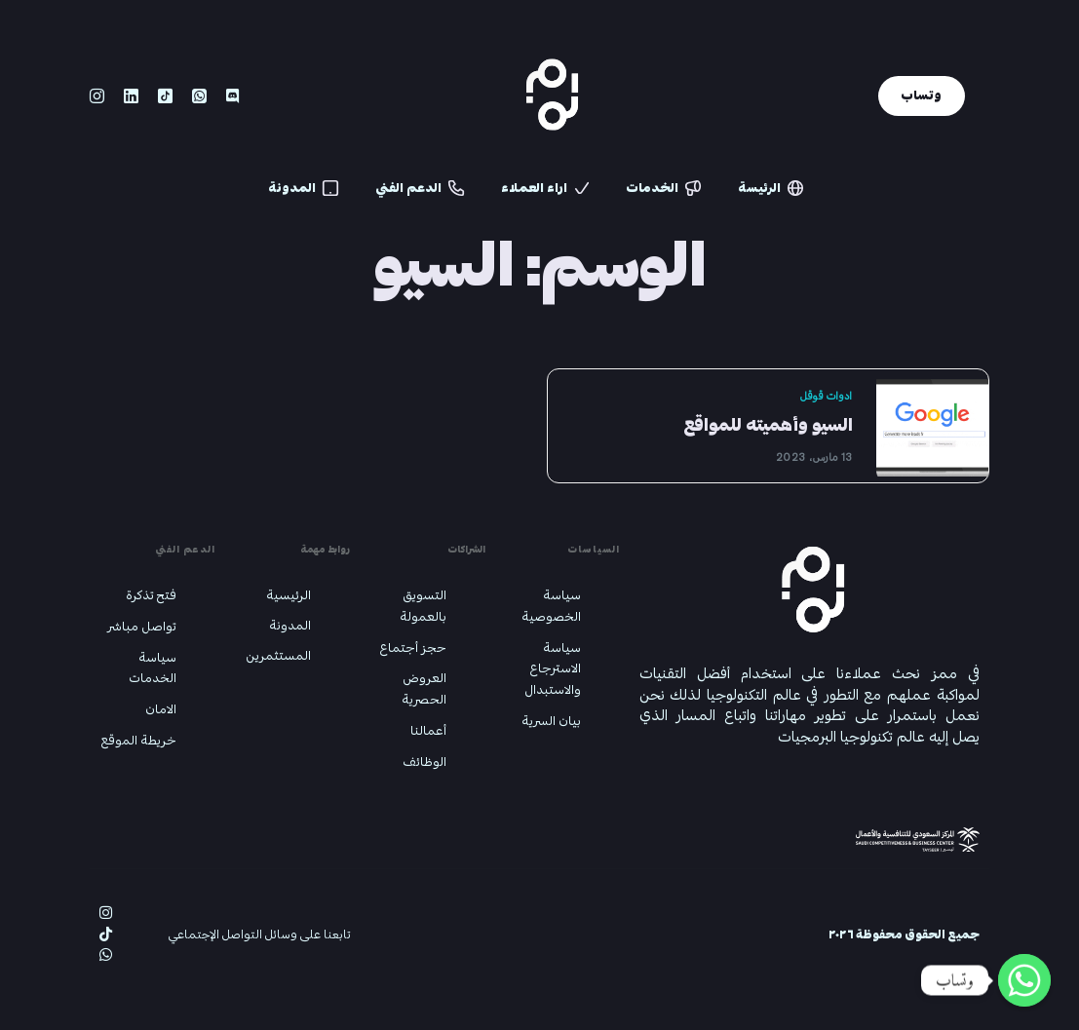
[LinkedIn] (131, 97)
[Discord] (232, 97)
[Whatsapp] (199, 97)
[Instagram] (97, 97)
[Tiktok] (165, 97)
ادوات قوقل (826, 396)
